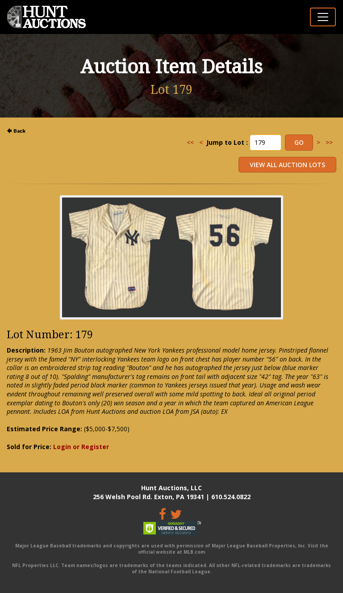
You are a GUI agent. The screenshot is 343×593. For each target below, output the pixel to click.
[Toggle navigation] (323, 17)
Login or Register (81, 446)
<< (190, 142)
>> (329, 142)
